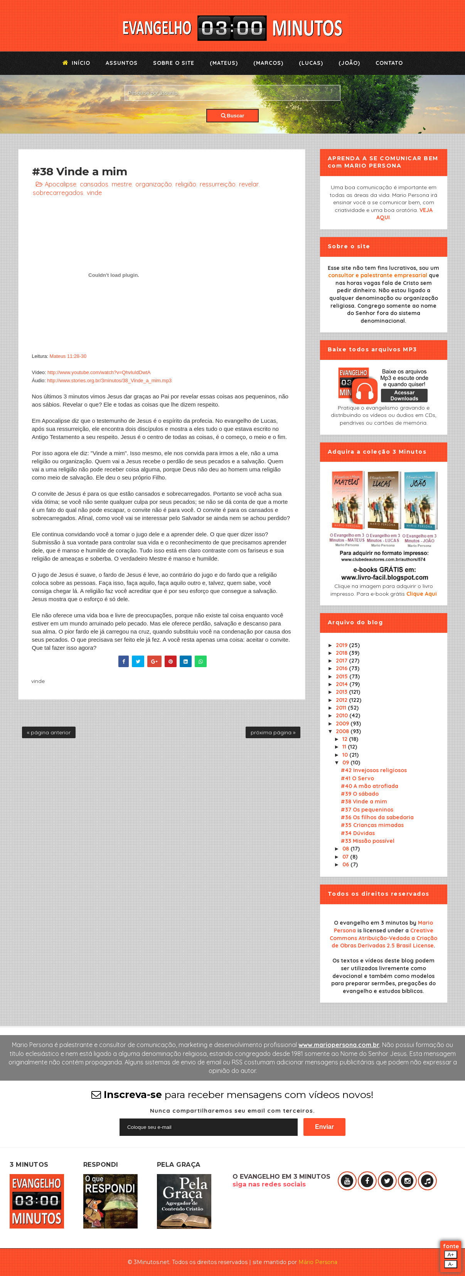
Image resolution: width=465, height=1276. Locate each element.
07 (346, 856)
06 (346, 864)
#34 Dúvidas (358, 833)
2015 (342, 676)
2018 (342, 652)
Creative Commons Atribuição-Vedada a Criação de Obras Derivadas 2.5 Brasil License (383, 938)
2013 (342, 691)
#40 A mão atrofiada (369, 786)
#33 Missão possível (367, 840)
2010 (342, 715)
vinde (94, 193)
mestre (122, 184)
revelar (249, 184)
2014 (342, 684)
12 (345, 738)
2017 (342, 660)
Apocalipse (60, 184)
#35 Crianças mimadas (372, 825)
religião (185, 184)
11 (345, 746)
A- (450, 1264)
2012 (342, 699)
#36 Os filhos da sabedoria (377, 817)
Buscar (232, 116)
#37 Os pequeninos (367, 809)
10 (345, 754)
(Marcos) (268, 62)
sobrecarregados (58, 193)
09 (346, 762)
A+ (451, 1254)
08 (346, 848)
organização (153, 184)
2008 (343, 731)
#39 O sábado (360, 793)
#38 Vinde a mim (364, 801)
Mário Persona (317, 1262)
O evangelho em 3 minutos (371, 922)
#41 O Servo (357, 778)
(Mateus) (224, 62)
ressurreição (218, 184)
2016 (342, 668)
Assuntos (122, 62)
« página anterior (49, 732)
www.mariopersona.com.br (338, 1045)
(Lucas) (311, 62)
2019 (342, 645)
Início (76, 62)
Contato (389, 62)
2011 (342, 707)
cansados (94, 184)
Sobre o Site (173, 62)
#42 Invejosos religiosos (374, 770)
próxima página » (273, 732)
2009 (343, 723)
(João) (349, 62)
